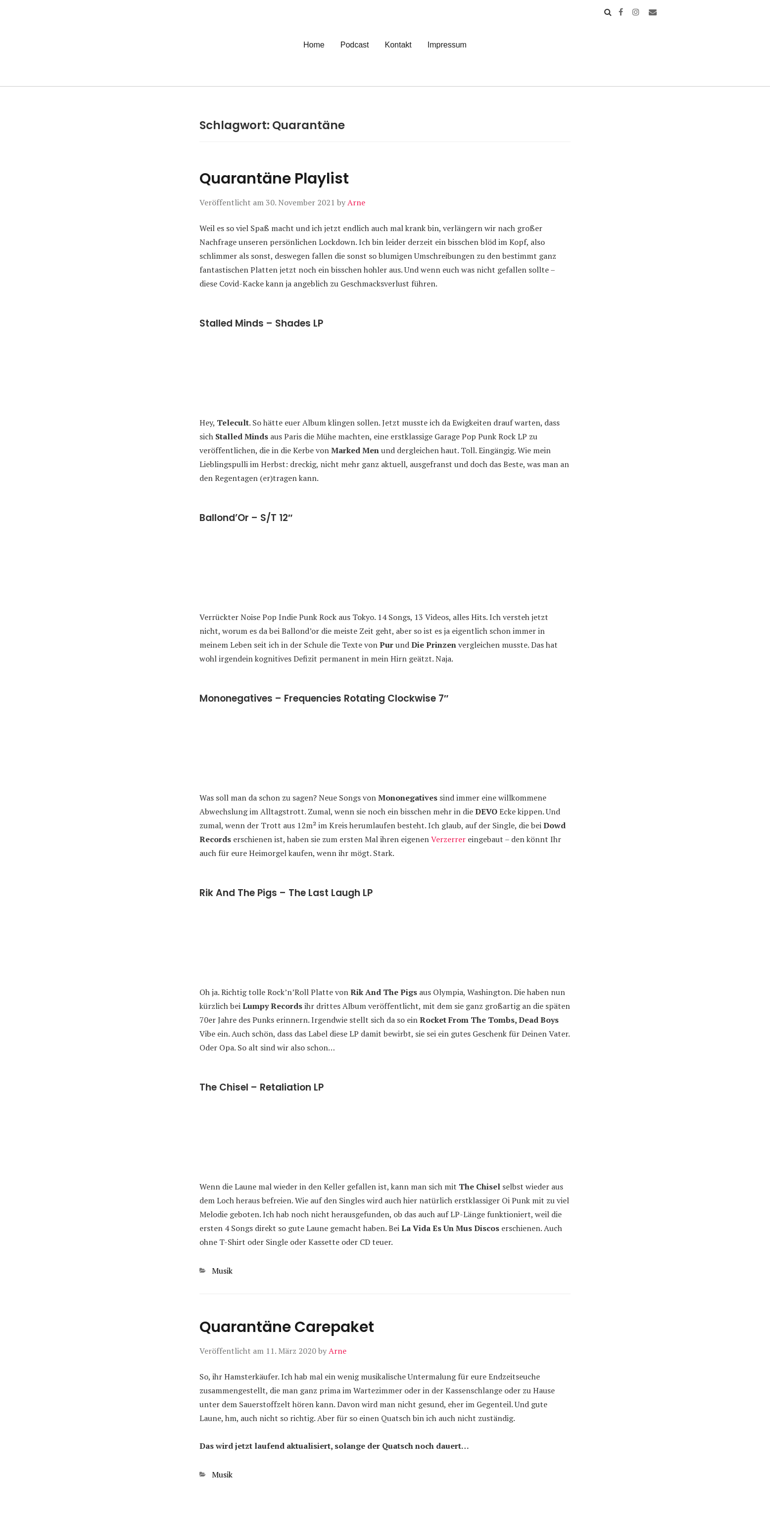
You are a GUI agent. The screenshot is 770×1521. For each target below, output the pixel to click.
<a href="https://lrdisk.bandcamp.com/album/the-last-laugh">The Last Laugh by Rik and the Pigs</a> (385, 941)
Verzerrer (448, 839)
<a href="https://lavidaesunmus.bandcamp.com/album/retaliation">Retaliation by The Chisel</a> (385, 1136)
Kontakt (398, 45)
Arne (356, 202)
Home (314, 45)
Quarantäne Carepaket (286, 1327)
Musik (222, 1270)
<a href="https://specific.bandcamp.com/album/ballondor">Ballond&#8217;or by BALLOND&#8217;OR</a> (385, 566)
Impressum (447, 45)
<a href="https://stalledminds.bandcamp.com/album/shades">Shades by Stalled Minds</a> (385, 372)
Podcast (354, 45)
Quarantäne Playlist (274, 178)
